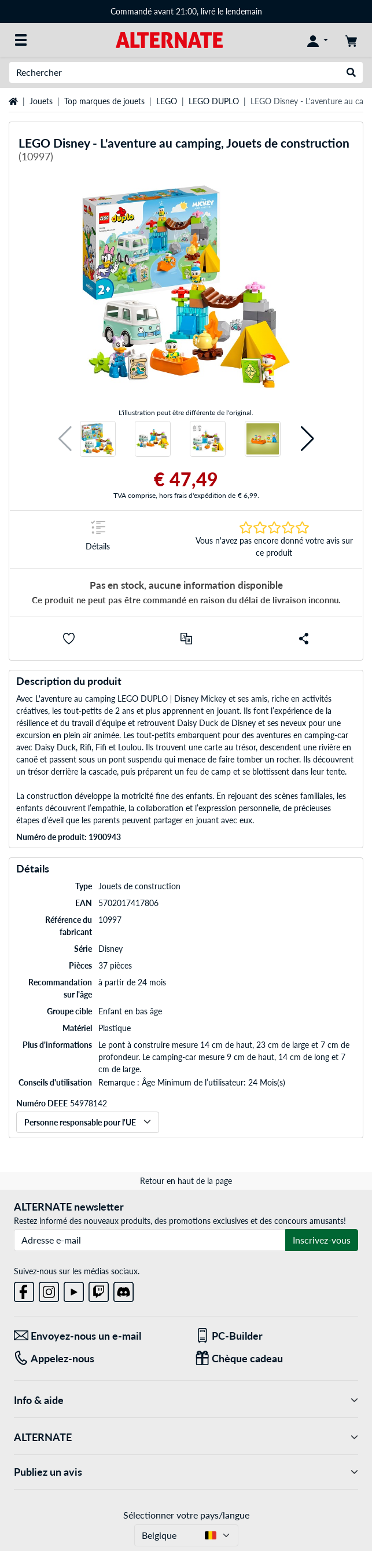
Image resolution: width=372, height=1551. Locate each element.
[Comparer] (186, 638)
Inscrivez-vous (322, 1239)
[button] (65, 439)
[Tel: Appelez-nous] (96, 1358)
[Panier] (351, 40)
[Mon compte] (317, 40)
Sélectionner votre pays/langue (186, 1514)
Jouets (41, 101)
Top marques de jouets (104, 101)
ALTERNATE (186, 1437)
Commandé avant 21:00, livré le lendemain (186, 11)
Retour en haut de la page (186, 1181)
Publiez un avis (186, 1472)
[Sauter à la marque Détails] (98, 539)
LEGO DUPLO (214, 101)
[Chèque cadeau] (277, 1358)
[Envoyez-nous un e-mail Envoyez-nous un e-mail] (96, 1336)
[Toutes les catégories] (21, 40)
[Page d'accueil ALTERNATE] (169, 39)
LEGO (166, 101)
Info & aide (186, 1400)
